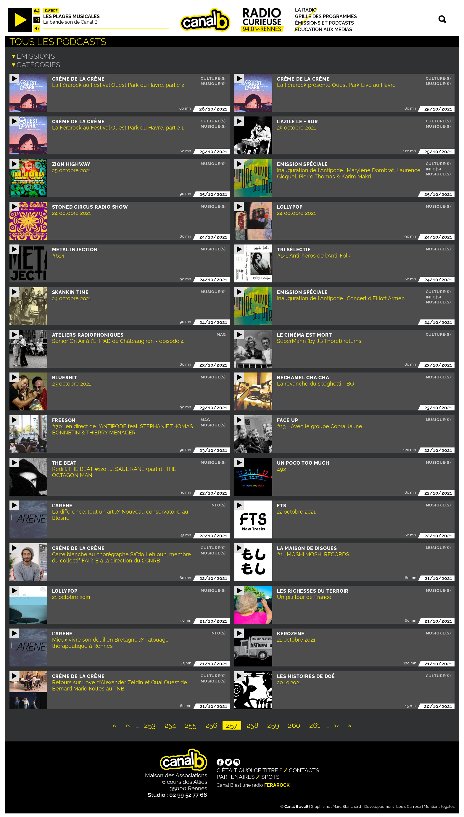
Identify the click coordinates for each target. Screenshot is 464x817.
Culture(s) (213, 77)
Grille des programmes (326, 16)
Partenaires (236, 775)
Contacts (304, 769)
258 (254, 724)
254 (172, 724)
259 (275, 724)
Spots (270, 775)
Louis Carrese (408, 805)
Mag (221, 333)
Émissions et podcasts (324, 23)
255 (192, 724)
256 (213, 724)
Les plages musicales (71, 16)
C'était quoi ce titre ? (249, 769)
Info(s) (434, 168)
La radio (306, 10)
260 (296, 724)
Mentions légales (439, 805)
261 (316, 724)
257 (233, 724)
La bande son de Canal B (70, 22)
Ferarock (277, 784)
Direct (51, 10)
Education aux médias (323, 30)
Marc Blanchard (347, 805)
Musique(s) (213, 82)
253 (151, 724)
